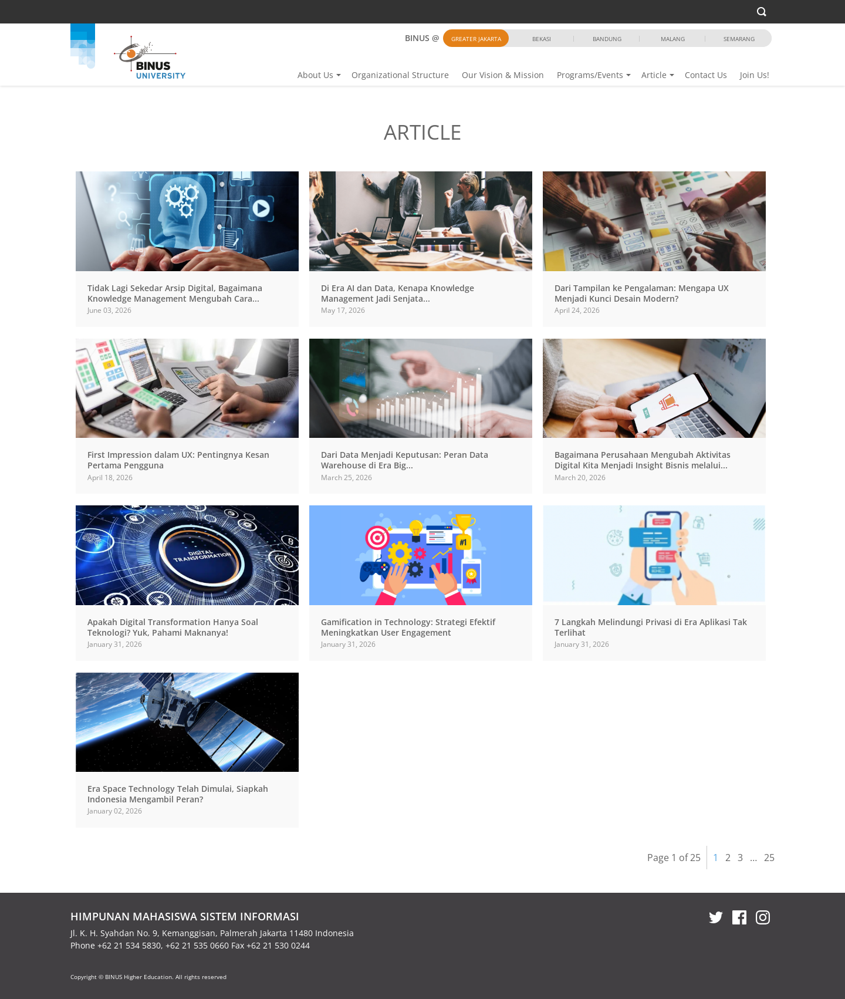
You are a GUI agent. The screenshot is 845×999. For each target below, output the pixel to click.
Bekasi (541, 39)
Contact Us (706, 74)
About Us (315, 74)
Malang (673, 39)
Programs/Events (590, 74)
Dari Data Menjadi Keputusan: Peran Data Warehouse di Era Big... (404, 460)
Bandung (607, 39)
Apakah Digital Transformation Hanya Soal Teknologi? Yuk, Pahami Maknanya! (172, 627)
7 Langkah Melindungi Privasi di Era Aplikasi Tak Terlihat (651, 627)
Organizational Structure (400, 74)
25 (769, 857)
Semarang (739, 39)
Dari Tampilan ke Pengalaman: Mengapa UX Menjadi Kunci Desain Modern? (642, 293)
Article (654, 74)
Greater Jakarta (476, 39)
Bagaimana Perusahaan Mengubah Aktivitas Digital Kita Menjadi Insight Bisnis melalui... (643, 460)
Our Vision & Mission (503, 74)
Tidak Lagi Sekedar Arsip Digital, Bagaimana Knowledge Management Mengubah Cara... (174, 293)
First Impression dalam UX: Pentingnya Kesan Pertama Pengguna (178, 460)
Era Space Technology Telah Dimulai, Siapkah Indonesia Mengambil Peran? (177, 794)
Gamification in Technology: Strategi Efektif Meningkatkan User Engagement (408, 627)
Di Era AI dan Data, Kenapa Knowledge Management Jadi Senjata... (397, 293)
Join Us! (754, 74)
